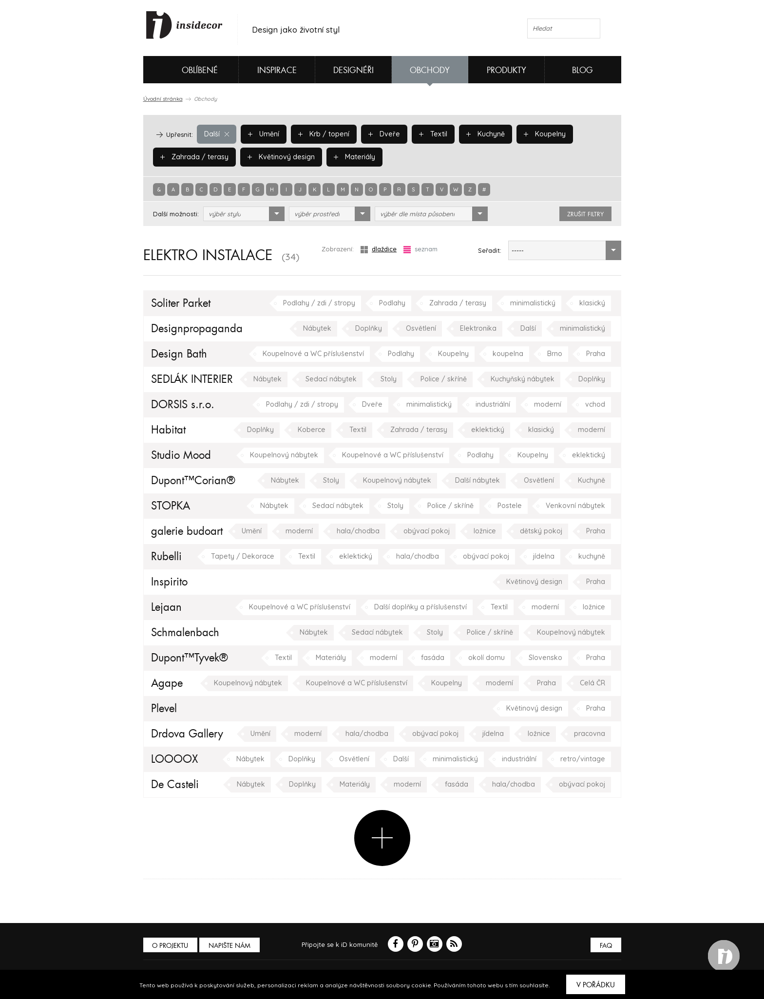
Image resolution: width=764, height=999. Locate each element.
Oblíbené (183, 69)
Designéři (353, 70)
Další (216, 134)
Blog (582, 70)
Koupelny (534, 134)
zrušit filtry (585, 214)
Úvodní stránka (163, 98)
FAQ (605, 946)
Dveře (378, 134)
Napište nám (233, 946)
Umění (262, 134)
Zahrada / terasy (192, 157)
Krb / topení (320, 134)
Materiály (345, 157)
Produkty (506, 70)
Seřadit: (489, 250)
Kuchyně (476, 134)
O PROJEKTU (171, 946)
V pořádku (595, 984)
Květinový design (274, 157)
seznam (420, 249)
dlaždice (379, 249)
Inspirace (277, 70)
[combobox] (244, 214)
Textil (425, 134)
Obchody (430, 70)
